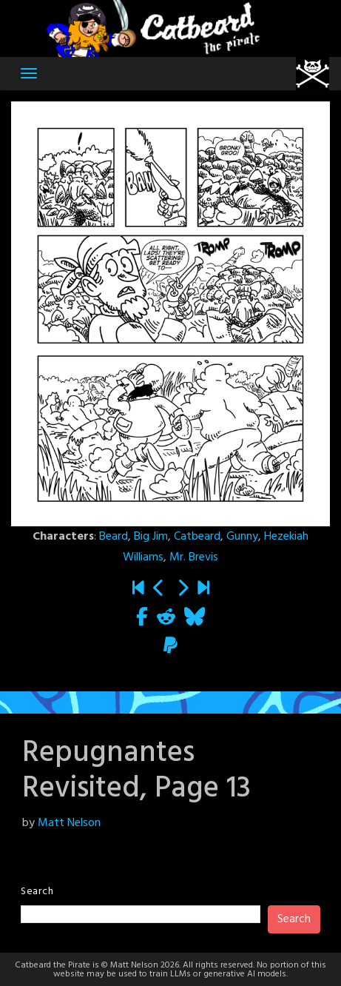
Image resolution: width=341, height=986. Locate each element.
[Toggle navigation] (29, 73)
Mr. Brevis (193, 557)
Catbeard (197, 536)
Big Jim (151, 536)
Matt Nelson (69, 823)
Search (37, 891)
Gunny (242, 536)
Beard (113, 536)
